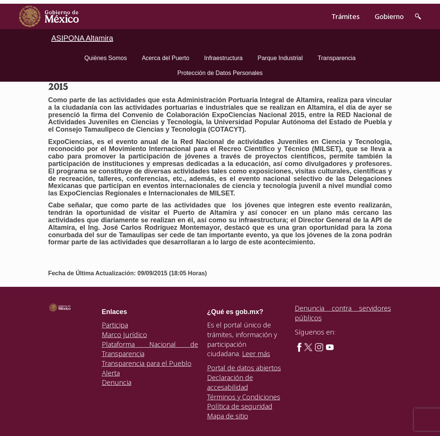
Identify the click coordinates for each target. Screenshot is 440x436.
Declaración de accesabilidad (230, 382)
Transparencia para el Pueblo (146, 363)
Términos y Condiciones (243, 396)
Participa (115, 324)
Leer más (256, 353)
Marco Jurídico (124, 334)
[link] (49, 16)
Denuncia (116, 382)
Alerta (111, 372)
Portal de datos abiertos (244, 367)
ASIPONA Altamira (82, 38)
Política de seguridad (239, 406)
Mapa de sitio (227, 415)
